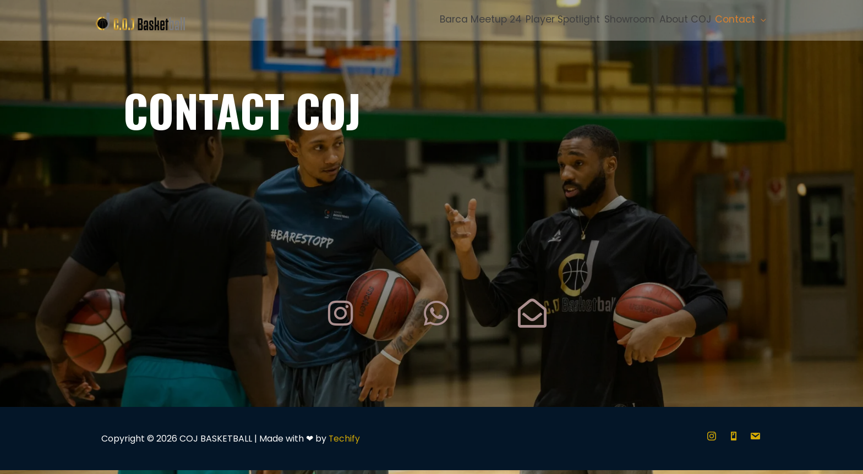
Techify (345, 442)
